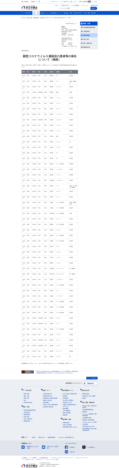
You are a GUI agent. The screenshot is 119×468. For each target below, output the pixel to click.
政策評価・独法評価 (48, 404)
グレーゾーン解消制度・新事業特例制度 (89, 411)
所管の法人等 (41, 433)
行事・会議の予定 (87, 43)
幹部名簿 (65, 393)
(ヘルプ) (75, 1)
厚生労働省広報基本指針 (89, 27)
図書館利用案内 (51, 433)
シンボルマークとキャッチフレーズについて (62, 454)
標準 (89, 1)
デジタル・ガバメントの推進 (89, 418)
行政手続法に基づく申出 (88, 422)
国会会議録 (46, 400)
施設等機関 (65, 406)
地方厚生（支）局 (67, 400)
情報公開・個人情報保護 (88, 416)
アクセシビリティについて (81, 454)
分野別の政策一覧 (47, 391)
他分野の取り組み (28, 400)
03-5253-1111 (48, 462)
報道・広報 (86, 23)
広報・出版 (86, 39)
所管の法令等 (86, 389)
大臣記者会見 (86, 31)
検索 (94, 8)
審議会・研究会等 (47, 398)
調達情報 (84, 408)
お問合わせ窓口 (65, 5)
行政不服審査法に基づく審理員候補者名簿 (89, 425)
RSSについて (40, 455)
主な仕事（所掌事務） (68, 398)
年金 (25, 398)
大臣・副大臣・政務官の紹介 (70, 391)
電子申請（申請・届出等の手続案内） (89, 403)
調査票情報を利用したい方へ (70, 423)
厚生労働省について (68, 389)
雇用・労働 (26, 396)
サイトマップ (85, 5)
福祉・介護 (26, 393)
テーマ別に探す (28, 389)
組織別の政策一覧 (47, 393)
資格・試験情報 (66, 410)
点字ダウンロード (55, 1)
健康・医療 (26, 391)
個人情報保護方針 (44, 454)
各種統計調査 (66, 419)
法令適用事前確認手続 (87, 406)
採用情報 (65, 412)
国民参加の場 (94, 5)
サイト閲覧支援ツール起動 (66, 1)
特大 (96, 1)
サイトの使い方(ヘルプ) (28, 455)
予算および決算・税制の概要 (50, 402)
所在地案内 (65, 396)
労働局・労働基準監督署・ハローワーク (70, 403)
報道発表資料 (86, 35)
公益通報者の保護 (86, 414)
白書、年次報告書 (67, 421)
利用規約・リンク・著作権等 (30, 454)
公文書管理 (85, 420)
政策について (47, 389)
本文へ (56, 5)
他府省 (33, 433)
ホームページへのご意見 (52, 455)
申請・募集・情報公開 (88, 399)
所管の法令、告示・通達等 (88, 393)
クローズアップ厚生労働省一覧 (66, 433)
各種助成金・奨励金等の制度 (50, 396)
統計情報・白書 (67, 416)
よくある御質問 (75, 5)
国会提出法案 (85, 391)
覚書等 (84, 396)
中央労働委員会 (66, 408)
